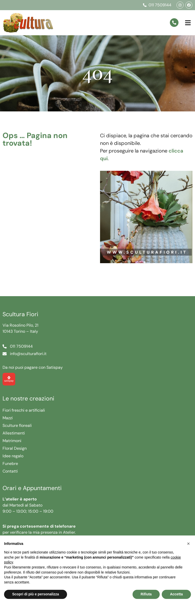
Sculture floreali (17, 425)
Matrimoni (12, 440)
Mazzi (8, 418)
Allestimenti (14, 433)
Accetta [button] (176, 594)
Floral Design (15, 448)
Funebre (10, 463)
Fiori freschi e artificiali (24, 410)
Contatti (10, 471)
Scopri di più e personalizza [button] (35, 594)
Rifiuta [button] (146, 594)
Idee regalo (13, 456)
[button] (188, 22)
